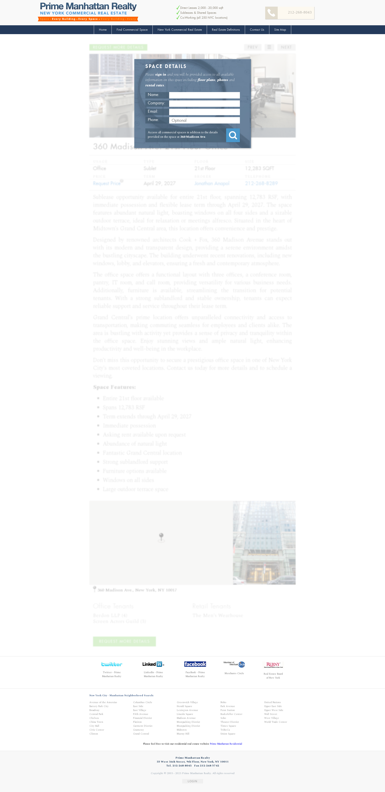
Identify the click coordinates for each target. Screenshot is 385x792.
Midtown (182, 730)
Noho (223, 702)
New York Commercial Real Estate (180, 30)
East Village (139, 710)
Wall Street (270, 714)
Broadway (94, 710)
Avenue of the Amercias (103, 702)
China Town (96, 722)
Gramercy (138, 730)
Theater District (229, 722)
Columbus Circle (142, 702)
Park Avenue (227, 706)
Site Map (280, 30)
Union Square (227, 734)
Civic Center (96, 730)
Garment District (142, 726)
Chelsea (94, 718)
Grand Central (141, 734)
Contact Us (257, 30)
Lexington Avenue (187, 710)
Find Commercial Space (132, 30)
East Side (138, 706)
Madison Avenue (186, 718)
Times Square (228, 726)
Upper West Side (273, 710)
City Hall (94, 726)
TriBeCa (225, 730)
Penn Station (227, 710)
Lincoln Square (185, 714)
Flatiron (137, 722)
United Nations (272, 702)
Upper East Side (273, 706)
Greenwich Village (187, 702)
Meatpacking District (188, 722)
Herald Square (184, 706)
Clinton (93, 734)
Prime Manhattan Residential (226, 744)
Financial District (142, 718)
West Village (271, 718)
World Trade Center (275, 722)
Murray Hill (183, 734)
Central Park (96, 714)
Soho (223, 718)
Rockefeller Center (231, 714)
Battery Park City (99, 706)
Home (103, 30)
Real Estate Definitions (226, 30)
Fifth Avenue (140, 714)
